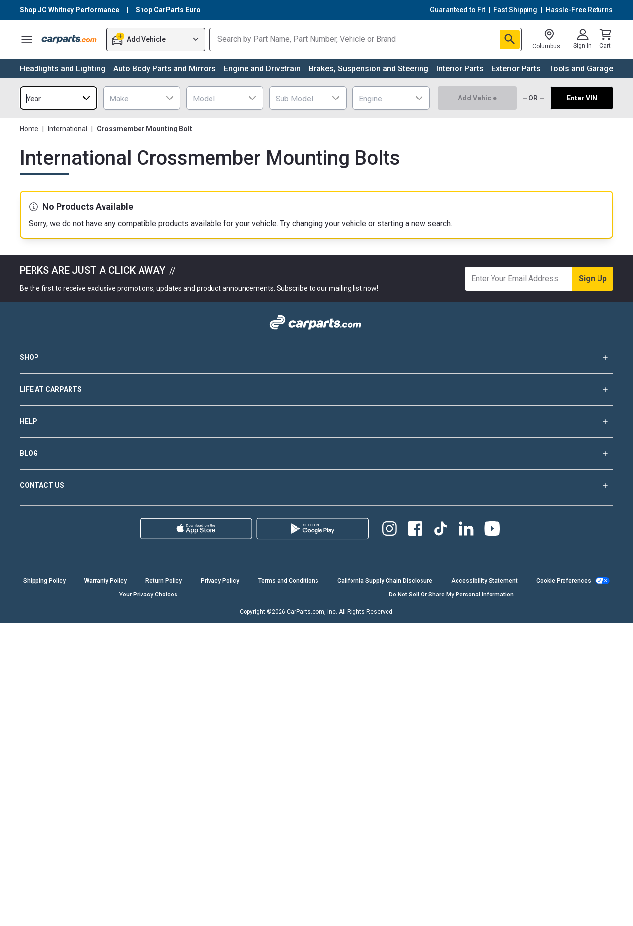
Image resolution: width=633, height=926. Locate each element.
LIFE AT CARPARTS (316, 389)
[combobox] (58, 98)
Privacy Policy (220, 580)
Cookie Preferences (563, 580)
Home (29, 128)
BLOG (316, 454)
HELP (316, 422)
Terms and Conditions (288, 580)
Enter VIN (582, 98)
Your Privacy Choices (148, 594)
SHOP (316, 357)
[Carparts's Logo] (70, 39)
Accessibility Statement (484, 580)
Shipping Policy (44, 580)
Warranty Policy (105, 580)
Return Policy (163, 580)
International (67, 128)
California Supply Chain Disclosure (384, 580)
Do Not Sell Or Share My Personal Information (451, 594)
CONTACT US (316, 486)
